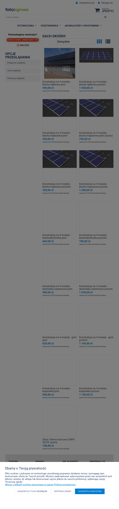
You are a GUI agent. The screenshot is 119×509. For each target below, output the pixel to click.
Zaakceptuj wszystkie (89, 491)
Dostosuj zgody (62, 491)
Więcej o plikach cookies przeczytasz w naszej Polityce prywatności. (40, 484)
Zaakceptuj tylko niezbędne (32, 491)
